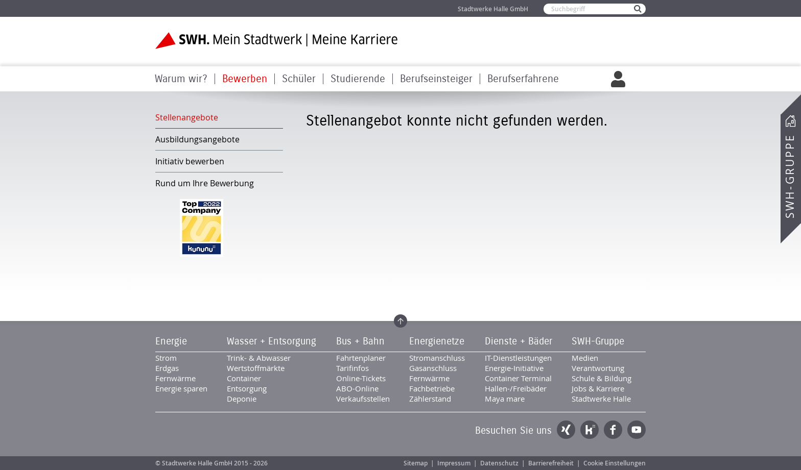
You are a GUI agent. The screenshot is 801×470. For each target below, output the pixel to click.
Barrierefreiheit (551, 463)
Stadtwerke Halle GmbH (493, 9)
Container (244, 378)
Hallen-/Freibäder (516, 388)
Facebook (613, 429)
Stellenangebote (186, 117)
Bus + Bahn (360, 341)
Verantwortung (598, 368)
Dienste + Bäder (518, 341)
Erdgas (167, 368)
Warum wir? (181, 78)
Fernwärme (175, 378)
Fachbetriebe (432, 388)
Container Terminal (518, 378)
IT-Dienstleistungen (518, 358)
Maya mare (505, 398)
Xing (566, 429)
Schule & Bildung (601, 378)
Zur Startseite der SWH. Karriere (276, 40)
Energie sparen (181, 388)
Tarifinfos (352, 368)
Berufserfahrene (523, 78)
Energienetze (436, 341)
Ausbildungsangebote (197, 139)
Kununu (589, 429)
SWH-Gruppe (790, 176)
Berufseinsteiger (436, 78)
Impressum (453, 463)
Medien (585, 358)
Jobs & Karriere (598, 388)
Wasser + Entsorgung (271, 341)
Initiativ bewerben (189, 161)
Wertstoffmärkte (256, 368)
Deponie (241, 398)
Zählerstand (430, 398)
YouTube (636, 429)
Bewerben (244, 78)
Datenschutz (499, 463)
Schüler (299, 78)
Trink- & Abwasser (259, 358)
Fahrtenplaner (361, 358)
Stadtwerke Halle (601, 398)
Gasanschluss (433, 368)
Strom (166, 358)
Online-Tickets (361, 378)
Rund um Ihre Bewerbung (204, 183)
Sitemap (416, 463)
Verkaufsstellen (363, 398)
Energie (171, 341)
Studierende (358, 78)
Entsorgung (247, 388)
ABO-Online (357, 388)
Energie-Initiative (514, 368)
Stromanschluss (437, 358)
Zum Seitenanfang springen (400, 321)
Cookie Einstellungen (614, 463)
